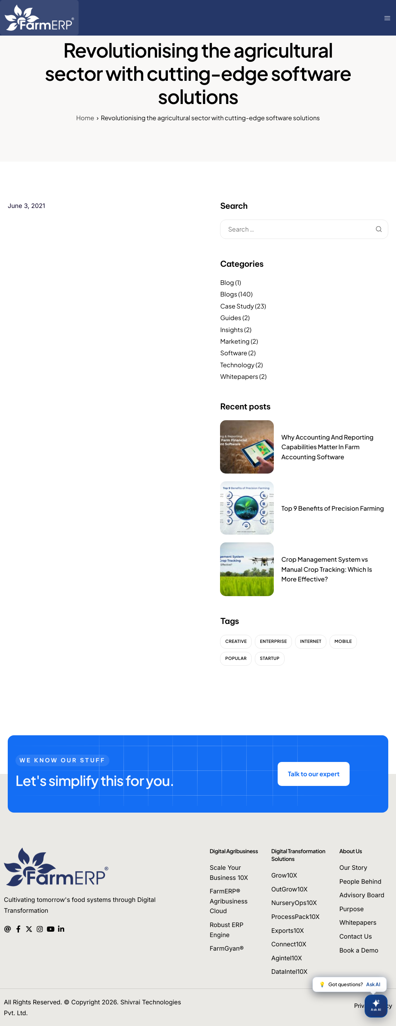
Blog (227, 282)
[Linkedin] (61, 928)
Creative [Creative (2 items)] (236, 641)
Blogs (228, 294)
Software (233, 353)
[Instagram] (39, 928)
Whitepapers (239, 376)
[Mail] (7, 928)
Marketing (234, 341)
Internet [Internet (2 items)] (310, 641)
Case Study (237, 306)
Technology (237, 365)
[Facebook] (18, 928)
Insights (231, 330)
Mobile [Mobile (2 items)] (343, 641)
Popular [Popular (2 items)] (236, 658)
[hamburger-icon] (388, 18)
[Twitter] (28, 928)
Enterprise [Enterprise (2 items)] (273, 641)
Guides (230, 318)
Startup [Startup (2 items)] (270, 658)
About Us (350, 851)
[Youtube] (50, 928)
